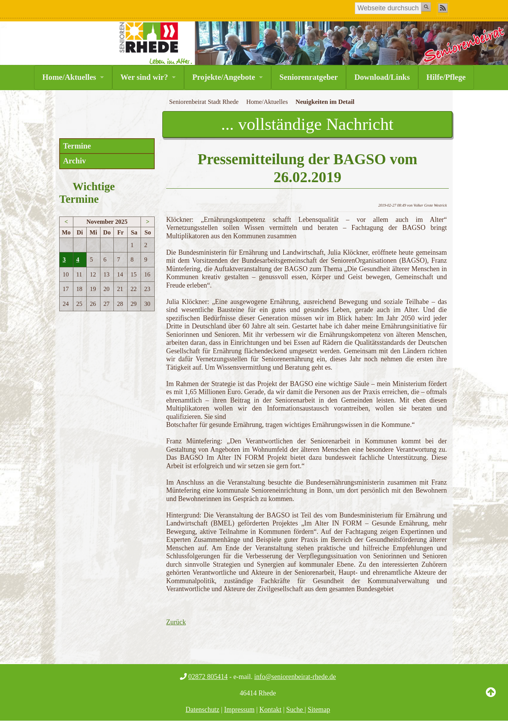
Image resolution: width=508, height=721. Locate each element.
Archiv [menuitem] (74, 161)
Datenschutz (203, 709)
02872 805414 (208, 677)
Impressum (239, 709)
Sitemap (319, 709)
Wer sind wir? (144, 77)
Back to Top (491, 698)
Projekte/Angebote (223, 77)
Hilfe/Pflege (446, 77)
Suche (295, 709)
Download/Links (382, 77)
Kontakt (270, 709)
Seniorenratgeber (309, 77)
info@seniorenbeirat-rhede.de (295, 677)
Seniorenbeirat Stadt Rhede (204, 101)
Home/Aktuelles (69, 77)
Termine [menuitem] (77, 146)
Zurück (176, 622)
